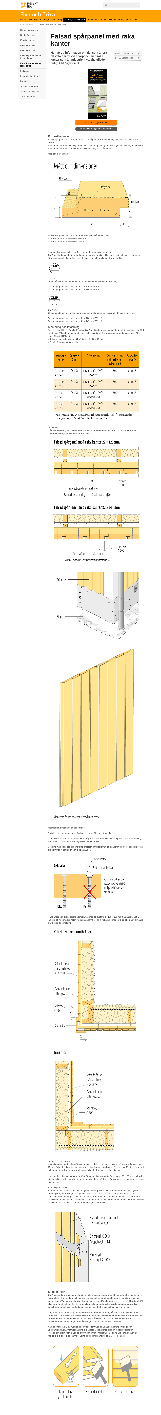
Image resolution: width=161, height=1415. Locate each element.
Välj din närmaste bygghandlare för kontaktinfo (96, 129)
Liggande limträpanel (30, 76)
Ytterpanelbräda (27, 96)
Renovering (56, 19)
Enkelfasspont (27, 40)
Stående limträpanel (29, 91)
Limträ (129, 19)
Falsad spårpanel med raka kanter (30, 64)
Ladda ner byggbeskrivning (96, 122)
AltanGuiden (93, 19)
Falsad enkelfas (27, 50)
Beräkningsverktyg (29, 30)
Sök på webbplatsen (137, 5)
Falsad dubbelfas (28, 45)
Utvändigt (33, 19)
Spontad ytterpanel (29, 86)
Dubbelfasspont (27, 35)
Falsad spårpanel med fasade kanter (30, 57)
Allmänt (23, 19)
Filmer (104, 19)
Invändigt (44, 19)
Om (135, 19)
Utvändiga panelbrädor (74, 19)
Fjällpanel (24, 71)
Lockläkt (24, 81)
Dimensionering (116, 19)
